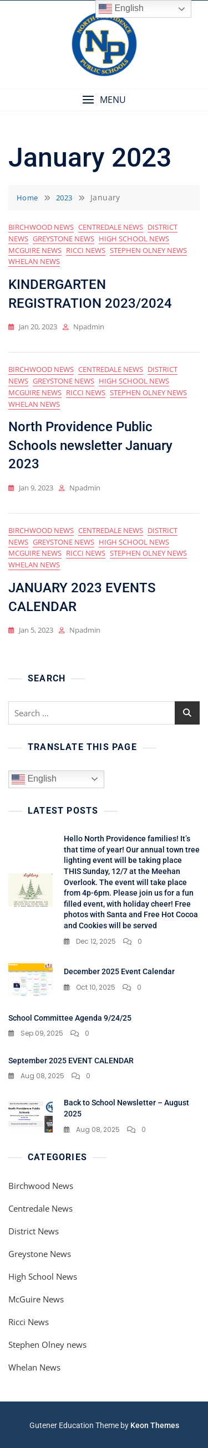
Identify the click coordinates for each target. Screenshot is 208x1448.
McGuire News (35, 250)
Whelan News (34, 261)
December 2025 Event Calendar (119, 971)
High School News (134, 239)
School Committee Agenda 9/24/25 (69, 1017)
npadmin (88, 327)
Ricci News (85, 250)
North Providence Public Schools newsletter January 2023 (90, 445)
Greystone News (63, 239)
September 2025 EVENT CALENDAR (71, 1060)
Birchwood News (41, 227)
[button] (104, 100)
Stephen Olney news (148, 250)
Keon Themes (154, 1425)
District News (33, 1231)
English (34, 779)
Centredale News (110, 227)
